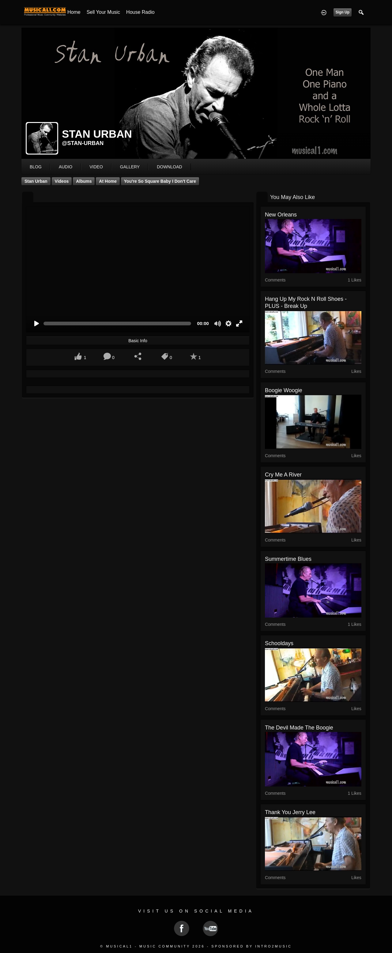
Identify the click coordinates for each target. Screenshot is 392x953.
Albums (84, 181)
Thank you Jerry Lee (290, 812)
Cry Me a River (283, 475)
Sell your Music (103, 12)
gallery (130, 166)
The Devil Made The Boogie (299, 728)
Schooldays (279, 643)
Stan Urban (35, 181)
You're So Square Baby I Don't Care (160, 181)
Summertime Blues (288, 559)
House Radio (140, 12)
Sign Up (342, 12)
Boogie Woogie (283, 390)
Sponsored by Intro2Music (251, 946)
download (169, 166)
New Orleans (281, 215)
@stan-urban (83, 143)
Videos (62, 181)
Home (74, 12)
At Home (108, 181)
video (96, 166)
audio (65, 166)
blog (36, 166)
